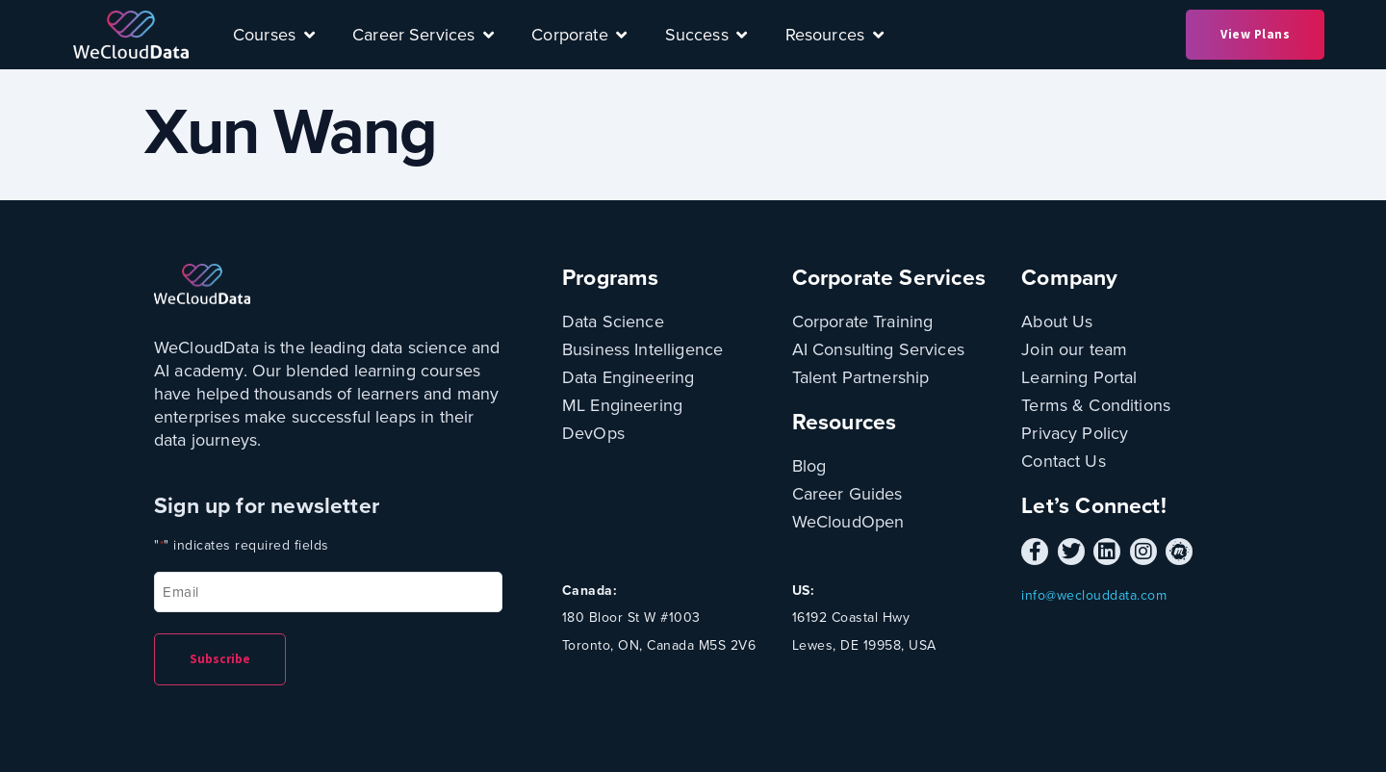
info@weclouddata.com (1094, 595)
